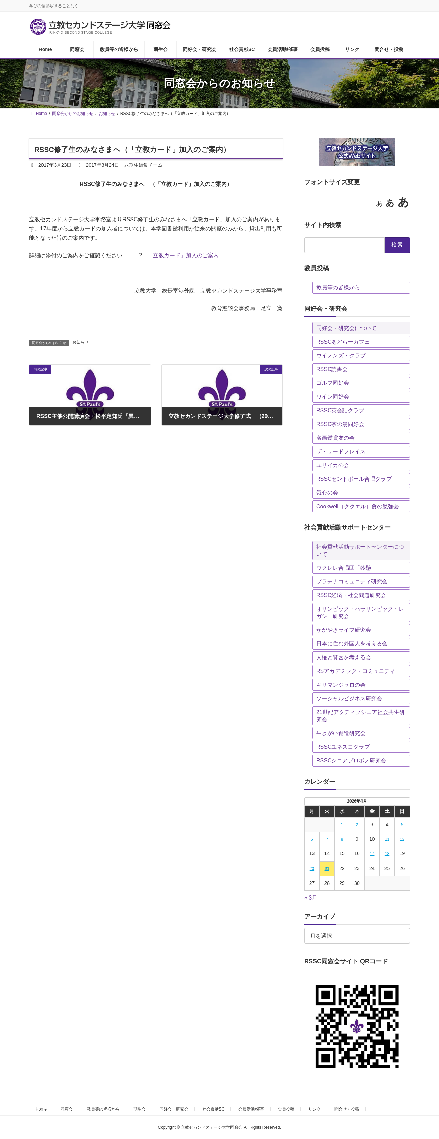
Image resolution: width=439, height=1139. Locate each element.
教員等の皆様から (338, 287)
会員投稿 (286, 1109)
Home (41, 1109)
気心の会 (327, 493)
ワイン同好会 (332, 397)
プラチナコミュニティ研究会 (352, 581)
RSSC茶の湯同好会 (340, 424)
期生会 (139, 1109)
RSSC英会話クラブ (340, 410)
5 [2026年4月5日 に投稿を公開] (402, 824)
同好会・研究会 (173, 1109)
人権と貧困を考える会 (343, 657)
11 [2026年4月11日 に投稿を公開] (387, 839)
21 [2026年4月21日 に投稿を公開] (327, 868)
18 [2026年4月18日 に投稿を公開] (387, 853)
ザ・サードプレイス (341, 451)
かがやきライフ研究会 (343, 630)
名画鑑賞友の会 (335, 438)
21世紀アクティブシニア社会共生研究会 (360, 715)
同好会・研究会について (346, 328)
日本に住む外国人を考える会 (352, 643)
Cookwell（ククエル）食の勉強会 (357, 506)
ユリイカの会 (332, 465)
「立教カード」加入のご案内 (180, 255)
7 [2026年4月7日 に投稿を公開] (327, 839)
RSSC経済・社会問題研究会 (351, 595)
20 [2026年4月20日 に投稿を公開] (312, 868)
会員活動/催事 (251, 1109)
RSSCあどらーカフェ (343, 342)
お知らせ (80, 342)
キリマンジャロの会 (341, 685)
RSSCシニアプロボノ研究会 (351, 760)
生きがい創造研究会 (341, 733)
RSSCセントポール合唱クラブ (354, 479)
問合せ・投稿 (346, 1109)
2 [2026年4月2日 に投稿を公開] (357, 824)
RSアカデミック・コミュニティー (358, 671)
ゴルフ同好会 (332, 383)
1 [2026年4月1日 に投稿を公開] (342, 824)
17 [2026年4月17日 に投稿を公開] (372, 853)
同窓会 (66, 1109)
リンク (314, 1109)
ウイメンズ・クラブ (341, 355)
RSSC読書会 (332, 369)
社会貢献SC (213, 1109)
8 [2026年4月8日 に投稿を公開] (342, 839)
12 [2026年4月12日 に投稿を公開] (402, 839)
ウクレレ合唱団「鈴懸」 (346, 568)
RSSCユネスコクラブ (343, 747)
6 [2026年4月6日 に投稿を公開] (312, 839)
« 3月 (310, 898)
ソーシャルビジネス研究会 (349, 698)
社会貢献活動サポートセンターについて (360, 550)
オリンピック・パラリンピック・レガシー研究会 (360, 612)
